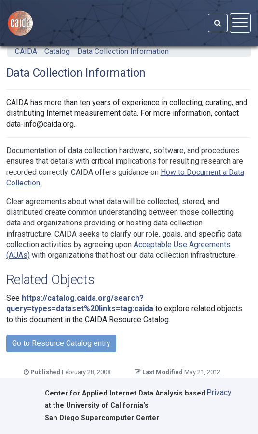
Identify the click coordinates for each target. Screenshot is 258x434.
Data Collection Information (123, 51)
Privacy (218, 392)
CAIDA (26, 51)
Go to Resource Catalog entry (61, 343)
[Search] (218, 23)
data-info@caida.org (40, 124)
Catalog (57, 51)
